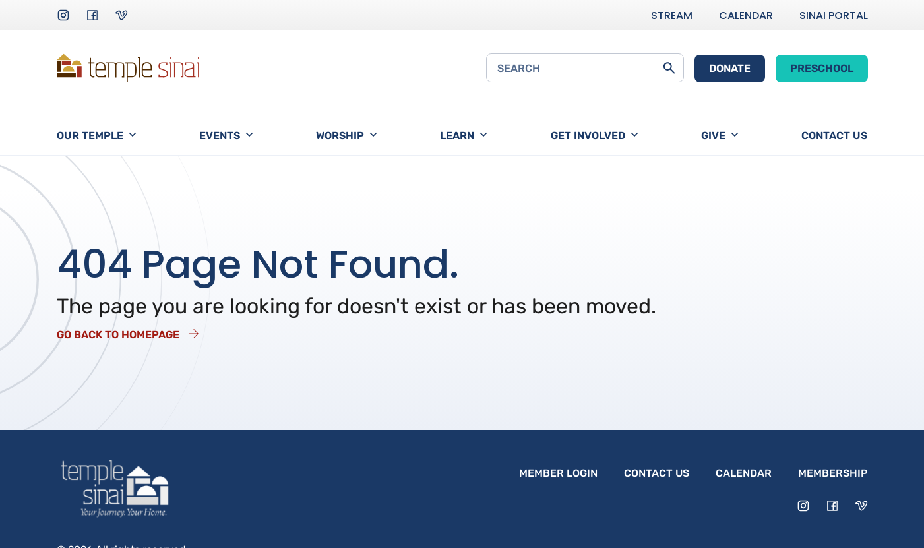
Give (720, 135)
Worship (347, 135)
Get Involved (595, 135)
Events (227, 135)
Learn (464, 135)
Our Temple (97, 135)
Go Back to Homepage (118, 334)
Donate (730, 68)
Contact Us (834, 135)
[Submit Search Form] (669, 68)
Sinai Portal (833, 15)
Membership (833, 473)
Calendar (746, 15)
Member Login (558, 473)
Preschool (821, 68)
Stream (672, 15)
